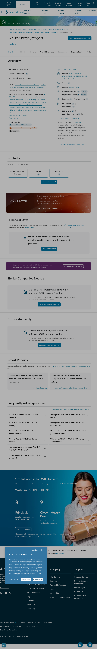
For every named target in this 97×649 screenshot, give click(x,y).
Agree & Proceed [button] (38, 579)
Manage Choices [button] (13, 579)
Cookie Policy (16, 574)
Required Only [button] (26, 579)
